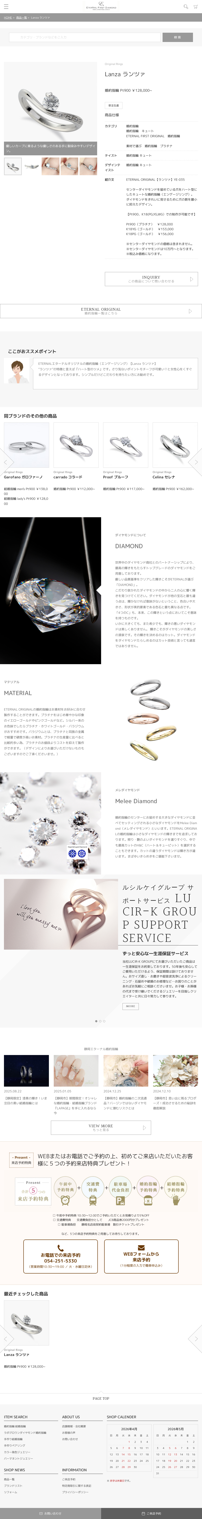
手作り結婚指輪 (13, 1439)
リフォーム (10, 1492)
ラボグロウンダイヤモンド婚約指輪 (25, 1433)
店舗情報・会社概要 (74, 1426)
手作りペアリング (14, 1445)
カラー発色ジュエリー (17, 1452)
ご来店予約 (68, 1479)
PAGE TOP (101, 1398)
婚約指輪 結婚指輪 (15, 1426)
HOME (8, 17)
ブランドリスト (13, 1486)
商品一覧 (21, 17)
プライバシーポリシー (75, 1492)
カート (196, 6)
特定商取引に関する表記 (76, 1486)
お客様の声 (68, 1433)
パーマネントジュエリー (18, 1458)
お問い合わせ (70, 1439)
